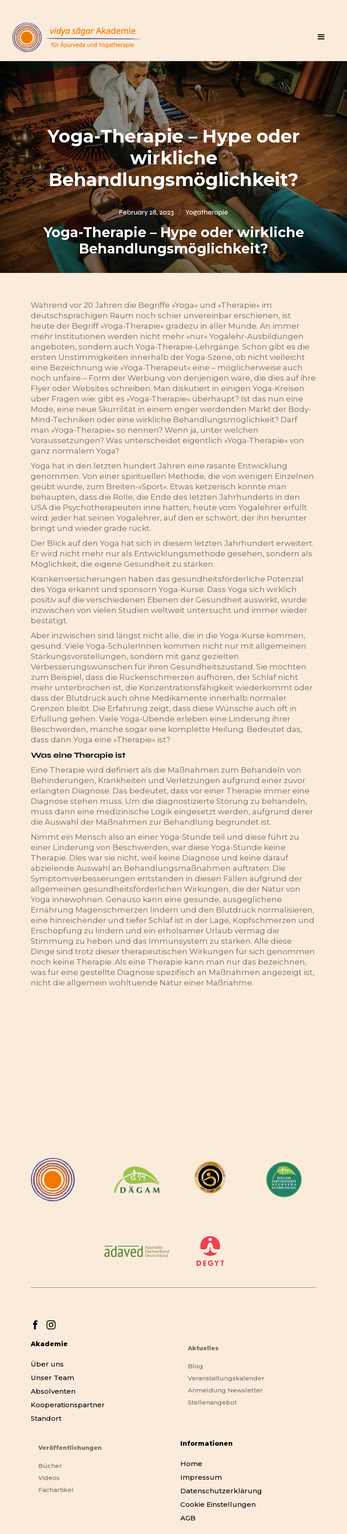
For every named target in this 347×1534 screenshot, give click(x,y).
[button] (321, 37)
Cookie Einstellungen (218, 1504)
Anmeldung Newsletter (228, 1389)
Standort (46, 1418)
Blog (202, 1368)
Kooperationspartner (68, 1404)
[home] (76, 37)
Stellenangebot (216, 1400)
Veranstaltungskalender (229, 1379)
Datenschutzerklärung (221, 1490)
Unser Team (52, 1377)
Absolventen (53, 1391)
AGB (188, 1518)
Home (191, 1463)
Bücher (56, 1467)
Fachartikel (61, 1489)
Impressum (201, 1477)
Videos (55, 1478)
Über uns (47, 1364)
